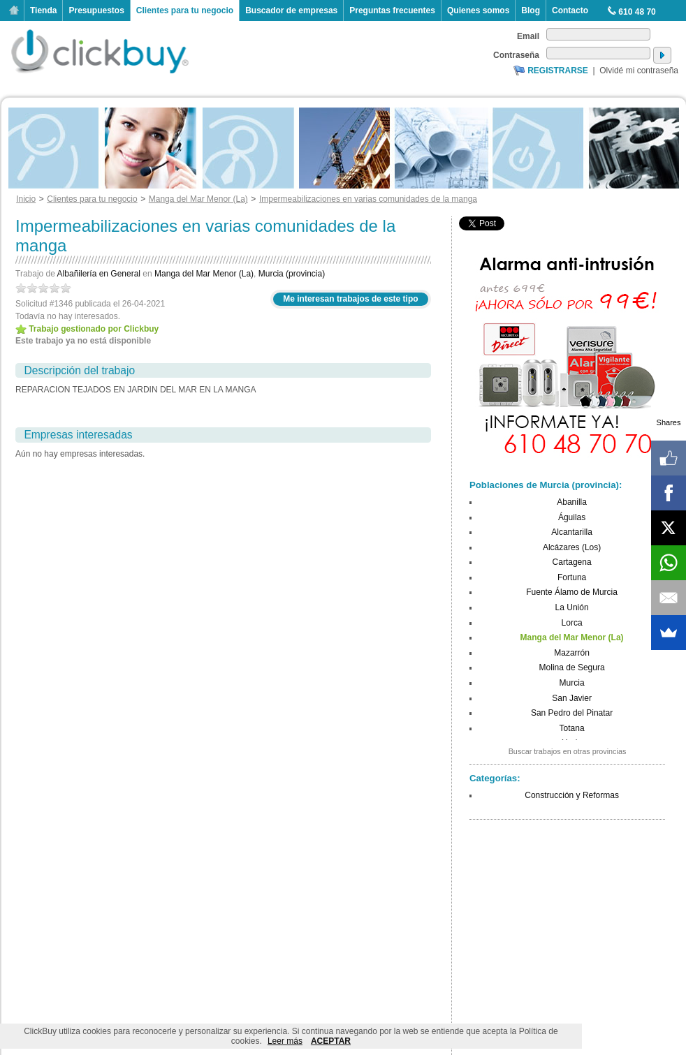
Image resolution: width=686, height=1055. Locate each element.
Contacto (570, 10)
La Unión (572, 607)
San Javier (572, 698)
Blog (530, 10)
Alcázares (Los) (572, 547)
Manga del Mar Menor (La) (204, 274)
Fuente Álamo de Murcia (572, 592)
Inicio (14, 10)
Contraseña (516, 55)
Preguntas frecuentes (392, 10)
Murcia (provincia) (291, 274)
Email (528, 36)
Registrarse (557, 70)
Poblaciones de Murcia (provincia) (544, 485)
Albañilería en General (98, 274)
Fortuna (571, 577)
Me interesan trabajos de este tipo (350, 299)
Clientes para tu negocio (184, 10)
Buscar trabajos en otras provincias (568, 751)
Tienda (43, 10)
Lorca (572, 623)
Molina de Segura (572, 667)
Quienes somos (478, 10)
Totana (572, 728)
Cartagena (572, 562)
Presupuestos (96, 10)
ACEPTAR (331, 1041)
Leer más (285, 1041)
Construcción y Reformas (572, 795)
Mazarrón (572, 653)
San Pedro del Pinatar (572, 713)
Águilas (571, 517)
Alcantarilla (571, 532)
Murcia (572, 683)
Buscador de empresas (291, 10)
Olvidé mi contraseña (638, 70)
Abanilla (572, 502)
